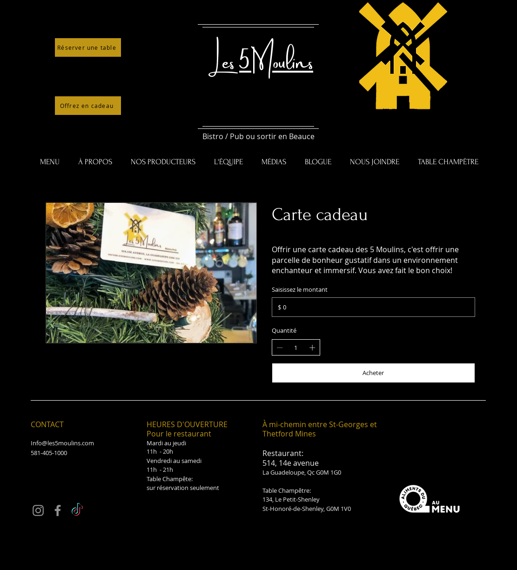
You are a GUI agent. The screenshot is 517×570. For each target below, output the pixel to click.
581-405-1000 (49, 453)
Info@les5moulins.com (62, 443)
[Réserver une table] (88, 47)
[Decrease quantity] (279, 347)
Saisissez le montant (300, 289)
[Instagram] (38, 510)
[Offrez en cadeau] (88, 105)
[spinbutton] (296, 347)
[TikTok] (77, 510)
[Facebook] (57, 510)
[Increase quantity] (312, 347)
